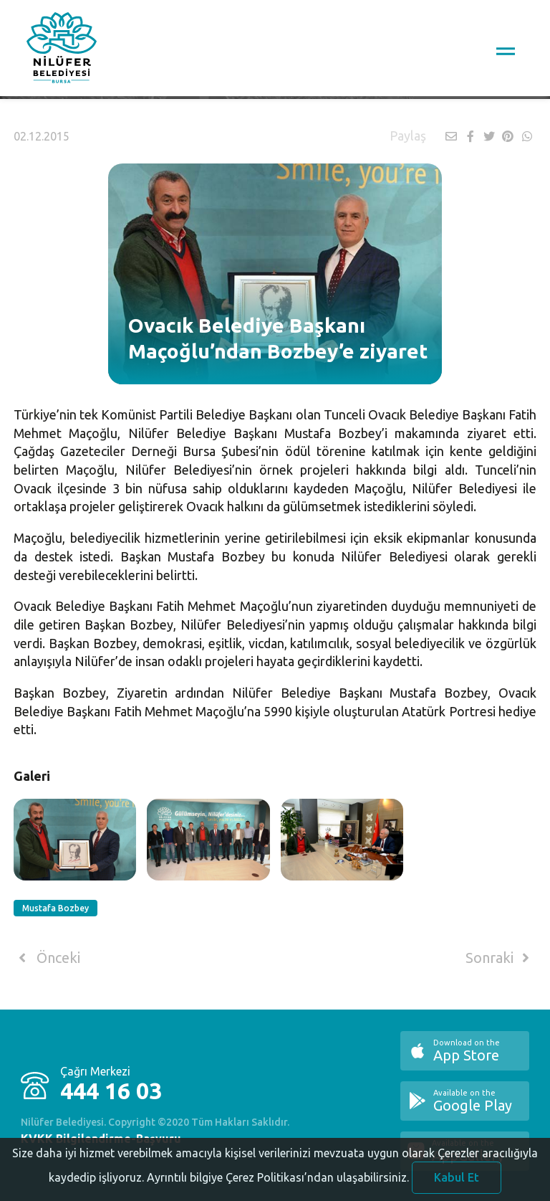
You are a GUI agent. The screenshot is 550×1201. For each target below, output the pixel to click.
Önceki (47, 958)
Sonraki (499, 958)
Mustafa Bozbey (55, 908)
